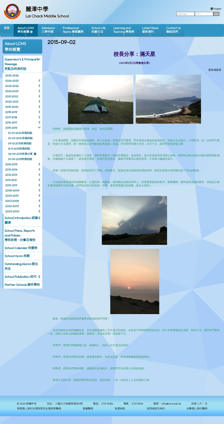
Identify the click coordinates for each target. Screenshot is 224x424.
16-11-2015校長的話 (19, 148)
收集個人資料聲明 (196, 408)
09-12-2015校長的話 (19, 143)
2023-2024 (12, 86)
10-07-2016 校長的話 (20, 133)
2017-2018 (11, 117)
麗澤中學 (36, 9)
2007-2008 (12, 201)
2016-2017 (11, 122)
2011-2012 (11, 180)
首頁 (7, 28)
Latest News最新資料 (150, 31)
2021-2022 (11, 96)
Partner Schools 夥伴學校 (22, 285)
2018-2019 (11, 112)
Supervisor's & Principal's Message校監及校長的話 (21, 64)
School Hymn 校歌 (17, 256)
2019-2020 (11, 106)
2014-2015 (11, 164)
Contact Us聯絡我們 (173, 30)
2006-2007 (12, 206)
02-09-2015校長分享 (20, 153)
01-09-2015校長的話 (20, 159)
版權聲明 (88, 408)
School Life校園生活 (98, 31)
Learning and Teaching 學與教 (123, 31)
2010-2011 (11, 185)
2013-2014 (11, 169)
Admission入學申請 (48, 31)
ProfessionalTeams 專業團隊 (73, 31)
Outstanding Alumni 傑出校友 (21, 266)
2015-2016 (11, 127)
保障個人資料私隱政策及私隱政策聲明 (39, 408)
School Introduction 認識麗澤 (21, 220)
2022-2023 (11, 91)
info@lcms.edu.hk (171, 403)
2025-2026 (12, 75)
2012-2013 (11, 174)
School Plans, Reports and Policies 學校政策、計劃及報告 (20, 235)
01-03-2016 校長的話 (20, 138)
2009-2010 (12, 195)
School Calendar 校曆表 (21, 248)
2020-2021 (11, 101)
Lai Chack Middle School (47, 16)
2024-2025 (12, 80)
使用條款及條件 (156, 408)
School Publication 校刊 (20, 277)
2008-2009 (12, 190)
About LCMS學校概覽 (25, 31)
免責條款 (120, 408)
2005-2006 (12, 211)
